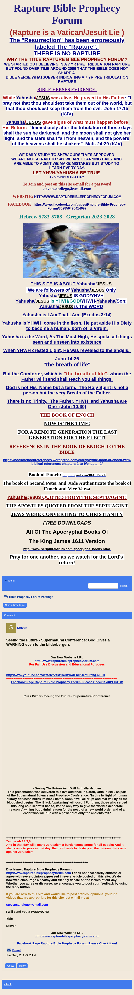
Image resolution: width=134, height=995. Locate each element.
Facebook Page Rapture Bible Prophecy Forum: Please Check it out (67, 943)
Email (16, 950)
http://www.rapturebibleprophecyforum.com (67, 661)
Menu (9, 580)
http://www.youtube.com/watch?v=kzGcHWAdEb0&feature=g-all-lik (55, 675)
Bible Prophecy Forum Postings (28, 597)
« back (7, 984)
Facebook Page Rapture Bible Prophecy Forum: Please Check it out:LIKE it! (67, 682)
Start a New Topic (15, 605)
